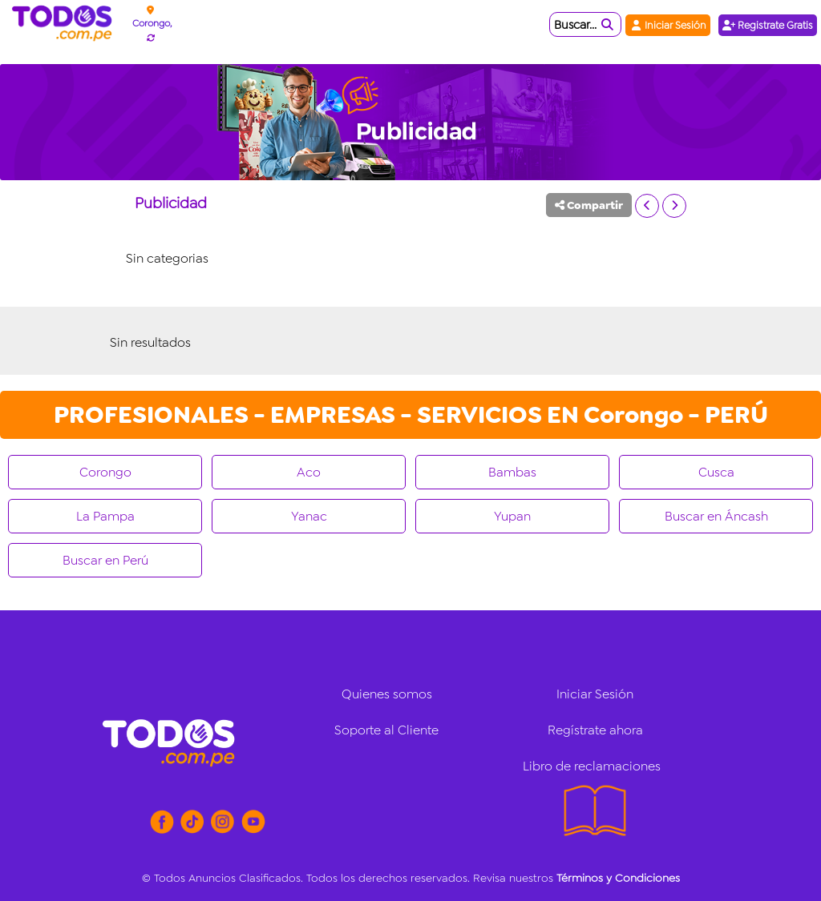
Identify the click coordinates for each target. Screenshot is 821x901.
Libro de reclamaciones (592, 766)
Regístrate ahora (595, 730)
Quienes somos (387, 694)
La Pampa (105, 516)
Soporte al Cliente (386, 730)
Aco (309, 472)
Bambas (512, 472)
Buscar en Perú (105, 560)
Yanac (309, 516)
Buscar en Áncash (716, 516)
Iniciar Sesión (667, 25)
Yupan (512, 516)
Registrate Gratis (767, 25)
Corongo (105, 472)
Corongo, (152, 23)
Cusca (716, 472)
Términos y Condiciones (618, 878)
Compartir (589, 205)
